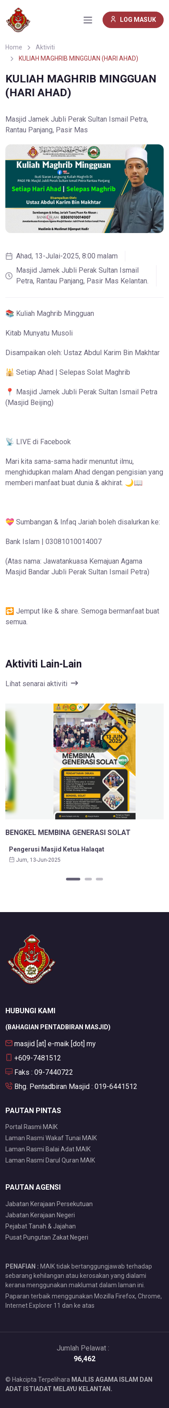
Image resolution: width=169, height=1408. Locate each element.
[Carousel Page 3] (99, 879)
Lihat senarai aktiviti (41, 683)
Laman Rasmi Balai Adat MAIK (48, 1149)
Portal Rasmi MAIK (31, 1126)
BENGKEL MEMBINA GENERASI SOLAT (68, 832)
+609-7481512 (33, 1058)
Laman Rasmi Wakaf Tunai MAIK (51, 1138)
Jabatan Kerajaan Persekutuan (49, 1203)
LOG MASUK (133, 19)
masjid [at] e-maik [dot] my (50, 1044)
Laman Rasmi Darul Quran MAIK (50, 1160)
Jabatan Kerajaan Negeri (40, 1215)
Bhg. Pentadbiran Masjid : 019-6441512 (71, 1086)
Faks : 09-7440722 (39, 1072)
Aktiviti (45, 47)
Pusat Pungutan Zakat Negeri (46, 1237)
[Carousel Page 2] (88, 879)
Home (13, 47)
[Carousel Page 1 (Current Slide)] (73, 879)
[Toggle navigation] (88, 20)
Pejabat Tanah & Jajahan (40, 1226)
